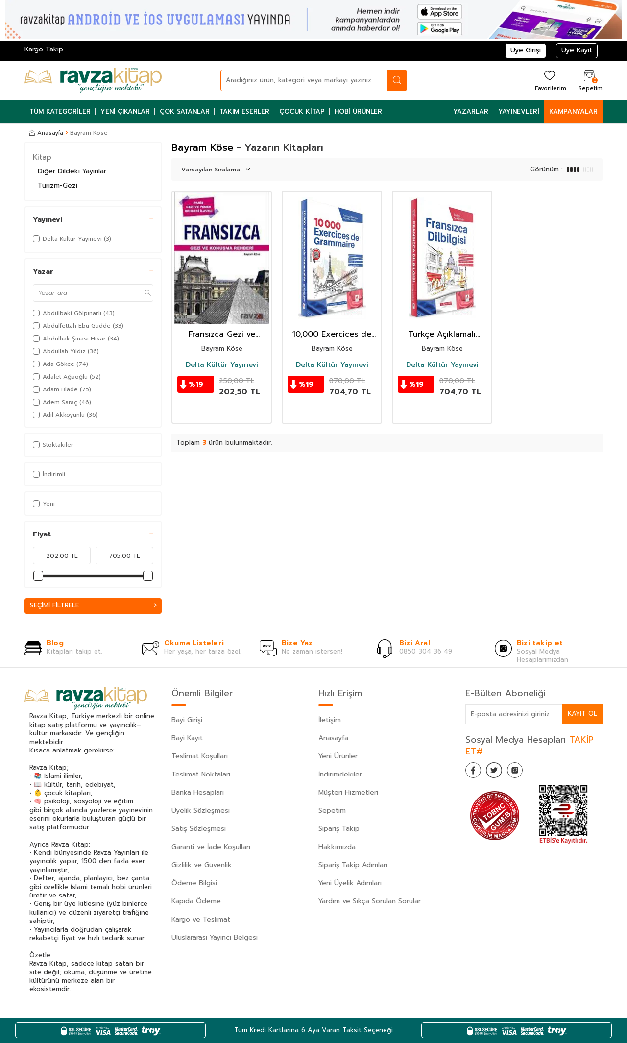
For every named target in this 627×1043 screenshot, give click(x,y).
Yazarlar (470, 111)
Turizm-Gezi (57, 185)
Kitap (42, 157)
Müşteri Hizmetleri (348, 793)
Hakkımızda (337, 847)
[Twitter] (499, 772)
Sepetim (332, 811)
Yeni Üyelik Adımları (350, 883)
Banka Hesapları (197, 793)
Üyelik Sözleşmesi (200, 811)
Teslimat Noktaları (200, 775)
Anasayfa (46, 133)
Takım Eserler (244, 111)
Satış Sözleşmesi (198, 829)
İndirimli (49, 474)
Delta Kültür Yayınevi (222, 365)
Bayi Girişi (186, 720)
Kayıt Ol (582, 714)
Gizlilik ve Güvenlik (201, 865)
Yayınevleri (518, 111)
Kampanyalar (573, 111)
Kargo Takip (43, 49)
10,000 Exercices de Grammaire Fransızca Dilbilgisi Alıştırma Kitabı (332, 334)
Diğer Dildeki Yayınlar (72, 171)
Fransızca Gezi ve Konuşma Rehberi (221, 334)
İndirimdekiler (340, 775)
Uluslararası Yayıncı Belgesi (214, 938)
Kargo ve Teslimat (200, 920)
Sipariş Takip (339, 829)
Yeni (44, 503)
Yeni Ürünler (338, 757)
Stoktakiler (53, 444)
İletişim (329, 720)
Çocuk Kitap (302, 111)
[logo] (93, 80)
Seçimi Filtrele (93, 606)
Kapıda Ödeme (196, 902)
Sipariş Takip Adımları (352, 865)
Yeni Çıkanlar (125, 111)
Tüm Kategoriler (60, 111)
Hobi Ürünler (359, 111)
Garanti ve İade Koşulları (210, 847)
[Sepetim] (589, 80)
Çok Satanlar (185, 111)
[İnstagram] (524, 772)
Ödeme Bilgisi (194, 883)
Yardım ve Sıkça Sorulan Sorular (369, 902)
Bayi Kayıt (187, 738)
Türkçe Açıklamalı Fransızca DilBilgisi (442, 334)
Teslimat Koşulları (199, 757)
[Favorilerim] (549, 80)
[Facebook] (475, 772)
